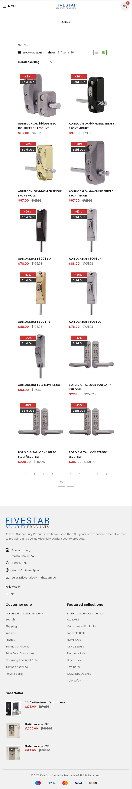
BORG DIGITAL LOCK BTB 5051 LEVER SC (88, 454)
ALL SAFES (73, 619)
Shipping (11, 626)
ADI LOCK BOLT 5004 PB (34, 322)
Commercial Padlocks (81, 626)
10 (61, 482)
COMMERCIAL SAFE (79, 674)
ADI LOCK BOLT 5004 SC (85, 322)
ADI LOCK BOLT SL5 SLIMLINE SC (39, 385)
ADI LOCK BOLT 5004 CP (85, 259)
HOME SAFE (74, 640)
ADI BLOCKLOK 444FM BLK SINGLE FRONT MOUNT (91, 126)
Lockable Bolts (76, 633)
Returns (11, 633)
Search (10, 619)
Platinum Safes (77, 653)
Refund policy (15, 674)
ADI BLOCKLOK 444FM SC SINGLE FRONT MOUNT (91, 193)
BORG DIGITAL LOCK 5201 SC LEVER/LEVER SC (37, 454)
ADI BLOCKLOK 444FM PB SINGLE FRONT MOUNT (40, 193)
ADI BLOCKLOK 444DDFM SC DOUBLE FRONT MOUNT (37, 126)
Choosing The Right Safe (22, 660)
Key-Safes (74, 667)
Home (22, 44)
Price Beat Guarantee (20, 653)
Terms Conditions (17, 647)
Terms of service (17, 667)
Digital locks (74, 660)
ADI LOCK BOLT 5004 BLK (34, 259)
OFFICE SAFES (75, 647)
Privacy (10, 640)
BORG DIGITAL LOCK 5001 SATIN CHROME (90, 387)
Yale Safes (74, 681)
